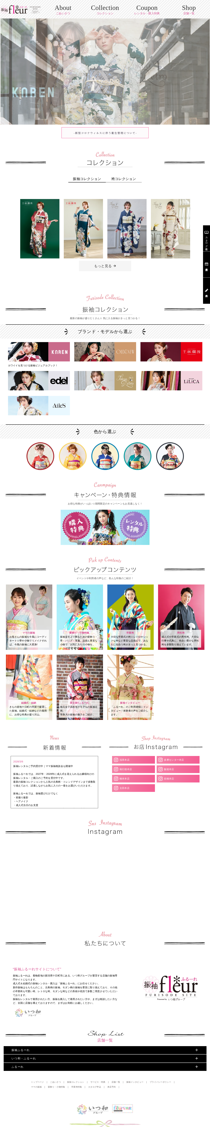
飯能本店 (169, 759)
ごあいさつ (55, 1068)
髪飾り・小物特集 (56, 1072)
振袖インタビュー (135, 1068)
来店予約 (112, 1072)
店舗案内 (206, 264)
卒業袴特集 (76, 1072)
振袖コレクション (87, 177)
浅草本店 (124, 749)
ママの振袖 (36, 1072)
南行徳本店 (125, 759)
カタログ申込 (94, 1072)
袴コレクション (123, 177)
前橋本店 (169, 768)
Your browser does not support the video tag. (29, 843)
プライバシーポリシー (160, 1068)
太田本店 (124, 777)
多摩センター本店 (174, 749)
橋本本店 (124, 768)
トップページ (37, 1068)
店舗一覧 (116, 1068)
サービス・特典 (97, 1068)
